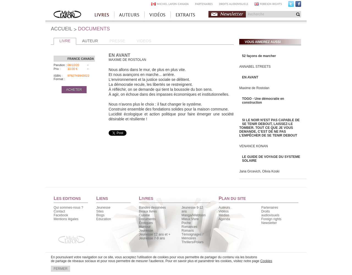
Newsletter (231, 14)
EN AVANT (250, 77)
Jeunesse (103, 207)
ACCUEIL (61, 29)
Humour (145, 227)
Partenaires (269, 207)
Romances (189, 227)
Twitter (291, 5)
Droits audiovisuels (270, 213)
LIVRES (101, 15)
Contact (59, 211)
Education (103, 219)
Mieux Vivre (190, 219)
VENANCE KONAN (253, 146)
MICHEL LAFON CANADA (173, 4)
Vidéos (224, 211)
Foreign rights (271, 219)
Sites (100, 211)
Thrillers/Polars (193, 242)
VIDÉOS (157, 15)
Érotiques (146, 223)
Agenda (224, 219)
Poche (186, 223)
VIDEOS (144, 41)
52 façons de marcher (259, 56)
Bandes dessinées (152, 207)
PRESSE (117, 41)
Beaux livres (148, 211)
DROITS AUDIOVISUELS (233, 4)
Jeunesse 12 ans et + (154, 234)
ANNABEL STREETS (255, 67)
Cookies (266, 261)
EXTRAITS (185, 15)
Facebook (298, 5)
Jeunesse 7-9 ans (152, 238)
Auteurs (224, 207)
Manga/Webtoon (194, 215)
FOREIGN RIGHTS (271, 4)
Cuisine (144, 215)
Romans (188, 231)
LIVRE (64, 41)
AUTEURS (129, 15)
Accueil (67, 15)
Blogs (100, 215)
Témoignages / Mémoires (192, 236)
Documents (147, 219)
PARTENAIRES (204, 4)
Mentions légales (66, 219)
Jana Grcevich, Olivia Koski (259, 171)
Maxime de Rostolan (254, 88)
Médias (224, 215)
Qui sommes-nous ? (68, 207)
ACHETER (74, 90)
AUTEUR (90, 41)
